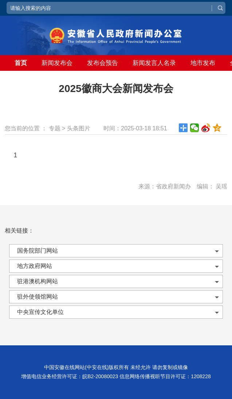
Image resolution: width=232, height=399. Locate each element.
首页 (21, 63)
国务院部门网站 (37, 251)
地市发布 (202, 63)
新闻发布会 (57, 63)
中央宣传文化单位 (40, 312)
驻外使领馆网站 (37, 297)
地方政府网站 (34, 266)
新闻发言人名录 (154, 63)
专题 (54, 128)
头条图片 (78, 128)
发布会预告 (102, 63)
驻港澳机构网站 (37, 281)
